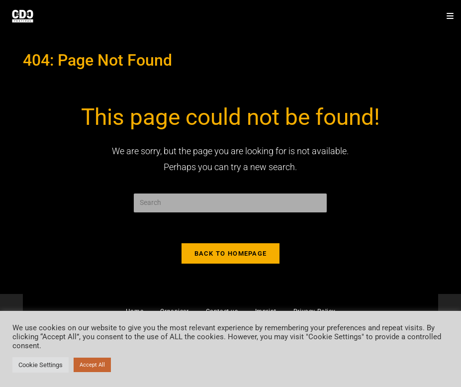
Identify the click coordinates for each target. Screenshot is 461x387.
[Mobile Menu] (446, 16)
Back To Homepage (230, 253)
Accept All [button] (92, 365)
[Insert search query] (230, 203)
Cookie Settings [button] (40, 365)
